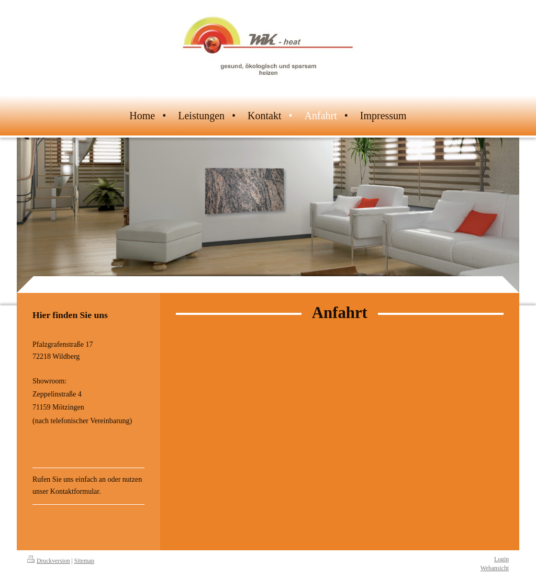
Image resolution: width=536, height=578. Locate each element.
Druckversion (48, 561)
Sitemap (84, 561)
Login (501, 559)
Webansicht (495, 568)
